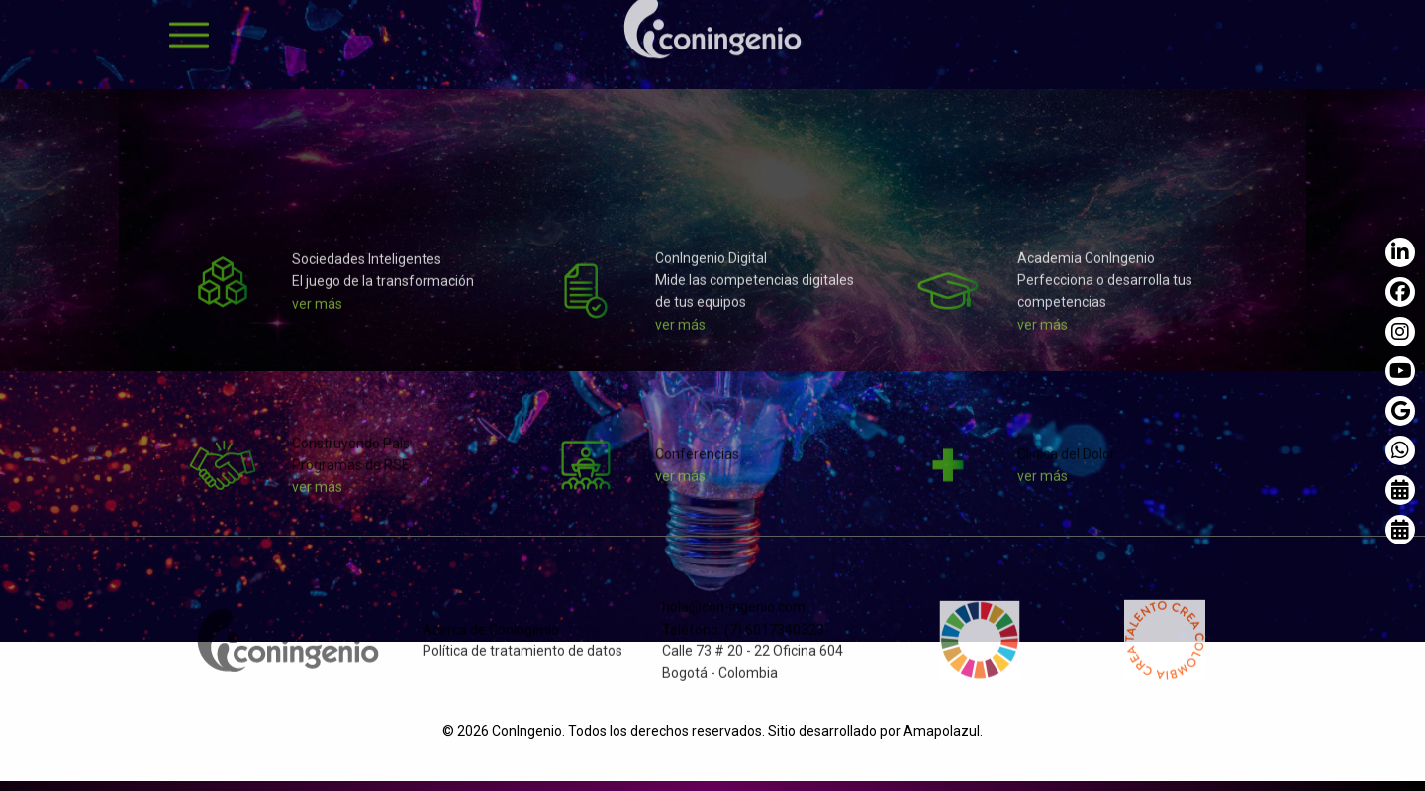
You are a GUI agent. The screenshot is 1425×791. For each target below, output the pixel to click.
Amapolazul (941, 731)
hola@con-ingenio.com (734, 615)
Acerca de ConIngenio (491, 637)
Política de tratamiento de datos (522, 659)
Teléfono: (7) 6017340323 (743, 637)
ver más (317, 312)
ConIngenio (527, 731)
